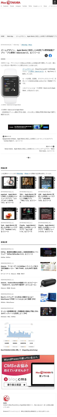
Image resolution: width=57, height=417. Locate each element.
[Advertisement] (28, 21)
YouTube (25, 6)
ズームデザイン (27, 69)
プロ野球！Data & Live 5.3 (35, 71)
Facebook (5, 6)
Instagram (18, 6)
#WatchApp (24, 44)
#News (30, 44)
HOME (2, 36)
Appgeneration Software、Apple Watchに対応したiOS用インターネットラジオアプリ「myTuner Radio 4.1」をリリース (28, 139)
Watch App (10, 36)
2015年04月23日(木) (6, 44)
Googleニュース (37, 6)
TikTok (30, 6)
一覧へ (28, 157)
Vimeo (45, 6)
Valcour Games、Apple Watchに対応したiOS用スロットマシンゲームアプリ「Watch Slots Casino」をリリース (29, 149)
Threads (12, 6)
